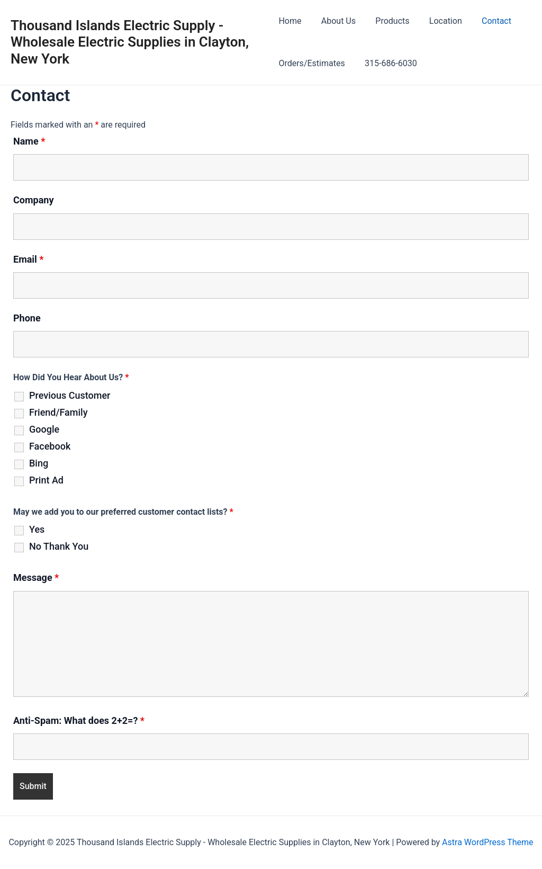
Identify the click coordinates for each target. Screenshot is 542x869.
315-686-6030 (388, 63)
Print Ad (46, 480)
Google (44, 429)
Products (387, 21)
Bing (38, 463)
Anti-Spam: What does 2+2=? (78, 720)
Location (437, 21)
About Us (335, 21)
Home (289, 21)
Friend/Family (58, 412)
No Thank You (58, 546)
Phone (27, 318)
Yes (36, 529)
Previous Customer (69, 395)
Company (33, 199)
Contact (485, 21)
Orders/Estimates (311, 63)
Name (29, 141)
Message (36, 577)
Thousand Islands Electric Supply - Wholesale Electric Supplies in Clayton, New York (130, 41)
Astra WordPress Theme (487, 842)
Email (28, 259)
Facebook (49, 446)
